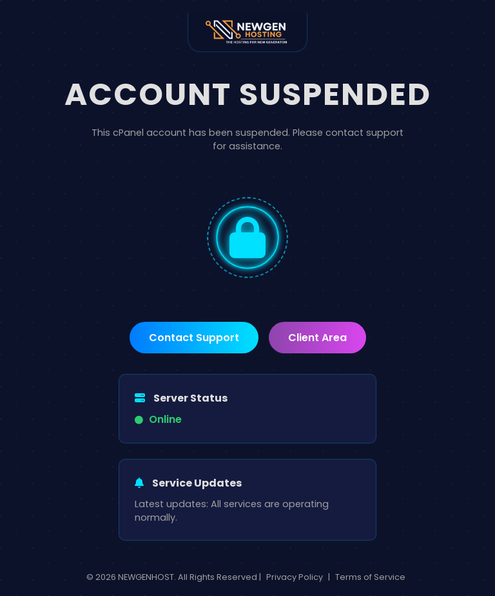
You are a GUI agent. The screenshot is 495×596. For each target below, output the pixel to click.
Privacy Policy (294, 577)
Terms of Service (370, 577)
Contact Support (194, 337)
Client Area (317, 337)
